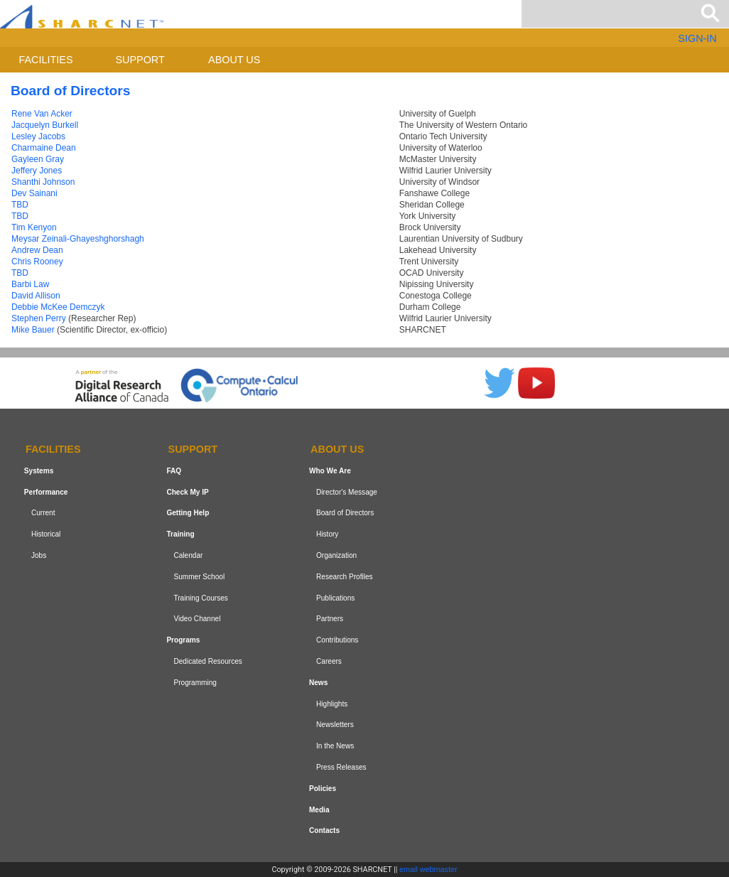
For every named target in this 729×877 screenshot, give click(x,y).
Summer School (199, 577)
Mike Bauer (33, 330)
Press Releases (341, 767)
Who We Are (330, 471)
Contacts (324, 830)
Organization (336, 555)
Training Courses (200, 598)
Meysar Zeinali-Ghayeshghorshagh (77, 239)
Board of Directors (345, 513)
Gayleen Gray (37, 159)
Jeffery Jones (36, 171)
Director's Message (346, 492)
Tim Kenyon (34, 227)
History (327, 534)
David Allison (35, 296)
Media (319, 810)
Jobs (38, 555)
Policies (322, 788)
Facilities (46, 59)
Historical (45, 534)
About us (234, 59)
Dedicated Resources (207, 661)
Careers (329, 661)
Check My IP (187, 492)
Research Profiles (344, 577)
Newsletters (335, 724)
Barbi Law (30, 284)
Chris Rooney (37, 262)
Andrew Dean (37, 250)
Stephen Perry (38, 318)
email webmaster (428, 869)
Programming (195, 683)
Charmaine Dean (43, 148)
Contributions (337, 640)
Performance (46, 492)
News (318, 683)
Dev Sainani (34, 193)
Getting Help (187, 513)
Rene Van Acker (41, 114)
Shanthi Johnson (43, 182)
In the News (335, 746)
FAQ (173, 471)
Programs (183, 640)
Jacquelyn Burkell (44, 125)
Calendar (187, 555)
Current (43, 513)
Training (180, 534)
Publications (335, 598)
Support (139, 59)
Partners (329, 619)
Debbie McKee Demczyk (57, 307)
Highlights (331, 704)
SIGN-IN (697, 38)
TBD (19, 205)
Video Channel (196, 619)
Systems (38, 471)
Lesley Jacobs (38, 136)
